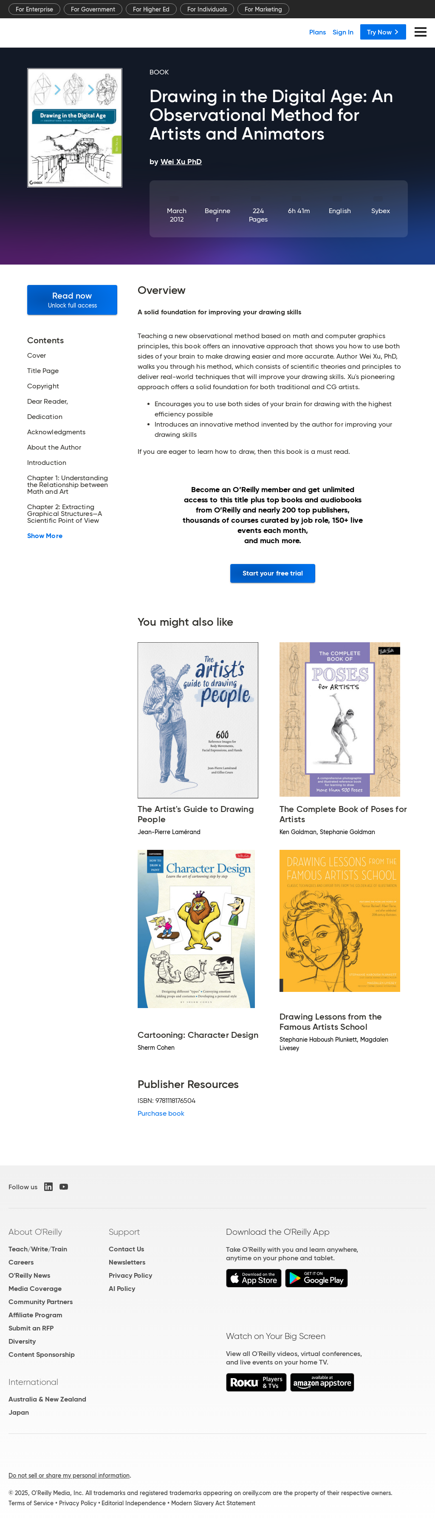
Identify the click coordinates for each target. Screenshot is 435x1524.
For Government (93, 9)
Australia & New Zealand (47, 1399)
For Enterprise (34, 9)
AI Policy (122, 1288)
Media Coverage (35, 1288)
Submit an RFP (31, 1328)
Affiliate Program (35, 1314)
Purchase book (161, 1113)
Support (124, 1232)
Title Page (43, 370)
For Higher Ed (151, 9)
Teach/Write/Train (37, 1249)
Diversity (22, 1341)
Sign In (343, 31)
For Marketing (263, 9)
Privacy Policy (130, 1275)
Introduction (46, 462)
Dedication (44, 416)
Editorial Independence (134, 1503)
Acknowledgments (56, 432)
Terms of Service (31, 1503)
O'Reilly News (29, 1275)
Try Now (383, 32)
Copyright (43, 386)
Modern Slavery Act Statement (213, 1503)
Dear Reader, (47, 401)
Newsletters (127, 1262)
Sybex (380, 211)
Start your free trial (273, 573)
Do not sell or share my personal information (69, 1475)
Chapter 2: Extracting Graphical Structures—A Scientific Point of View (64, 514)
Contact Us (126, 1249)
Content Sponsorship (41, 1354)
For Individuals (207, 9)
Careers (21, 1262)
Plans (317, 31)
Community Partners (40, 1301)
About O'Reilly (35, 1232)
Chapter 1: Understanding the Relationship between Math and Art (67, 485)
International (33, 1382)
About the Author (54, 447)
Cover (36, 355)
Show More (44, 536)
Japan (18, 1412)
